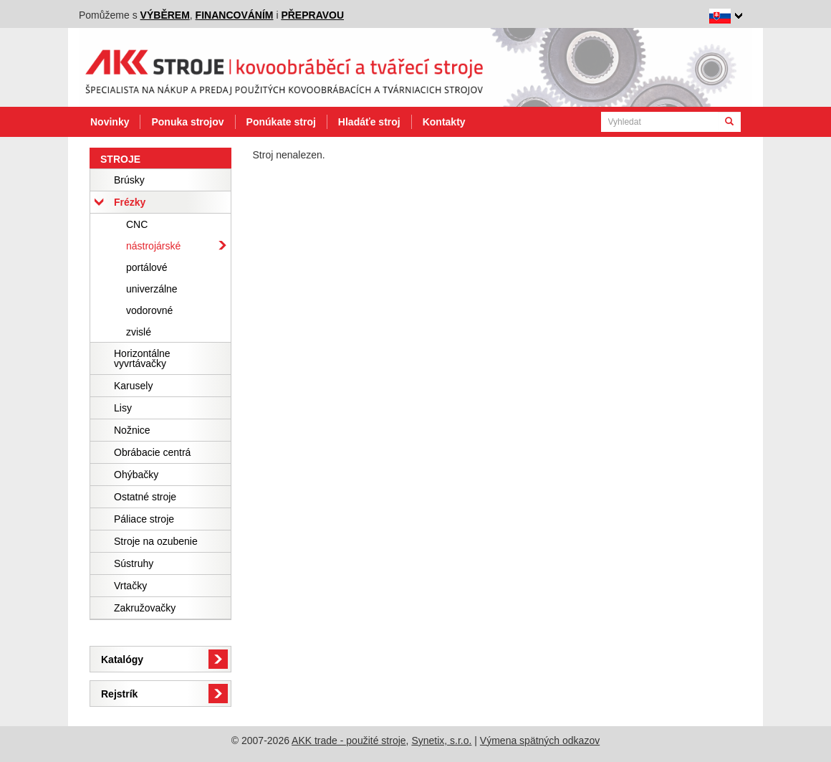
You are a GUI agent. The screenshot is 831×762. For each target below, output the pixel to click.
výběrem (165, 15)
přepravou (312, 15)
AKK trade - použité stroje (349, 740)
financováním (235, 15)
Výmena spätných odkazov (540, 740)
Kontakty (444, 122)
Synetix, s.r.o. (441, 740)
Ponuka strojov (187, 122)
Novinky (109, 122)
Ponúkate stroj (281, 122)
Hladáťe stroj (369, 122)
